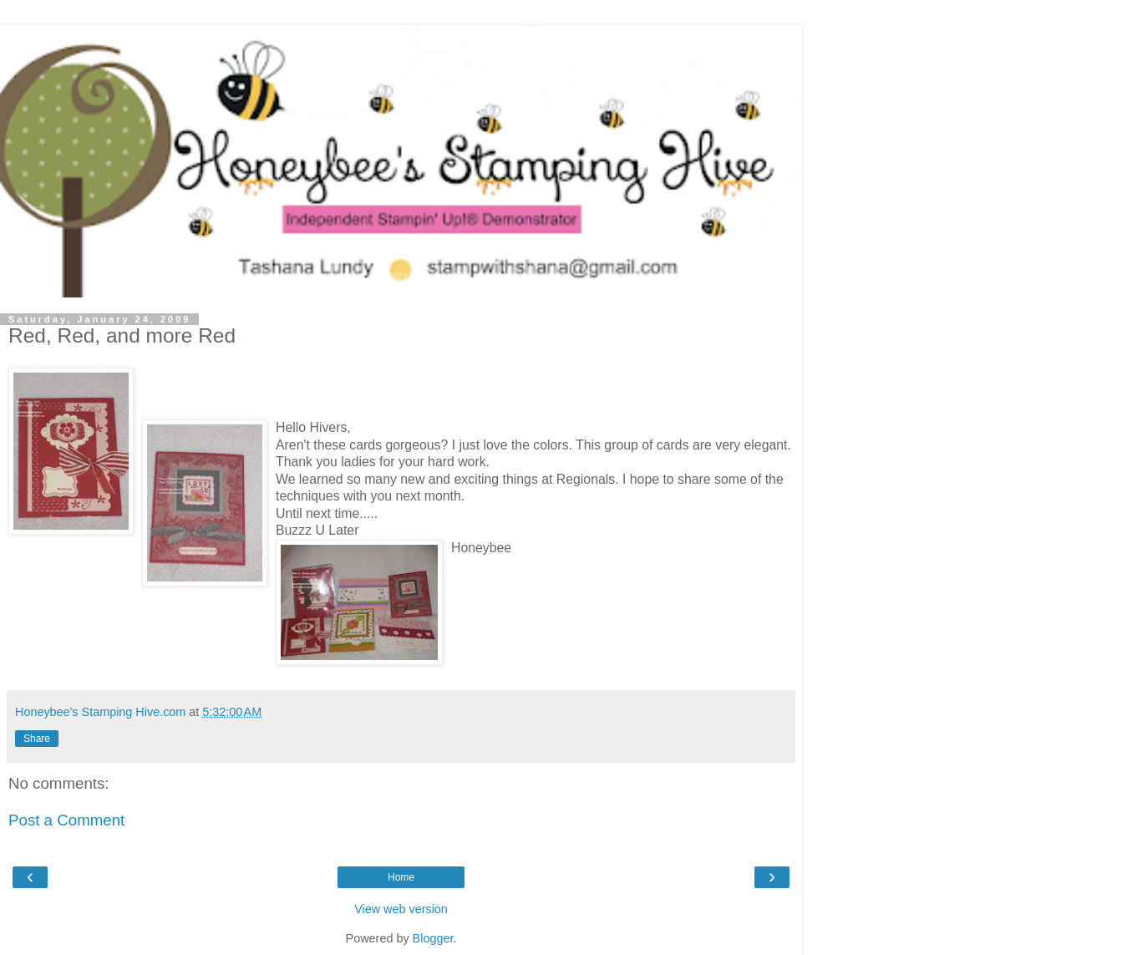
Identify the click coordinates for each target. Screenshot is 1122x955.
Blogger (433, 938)
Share (36, 738)
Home (401, 877)
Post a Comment (66, 820)
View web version (401, 909)
